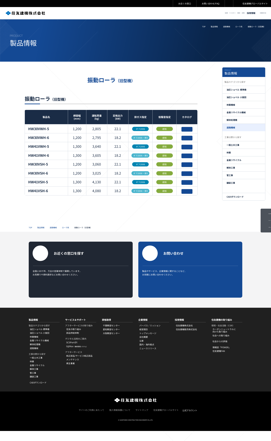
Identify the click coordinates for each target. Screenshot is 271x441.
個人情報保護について (119, 419)
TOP (203, 27)
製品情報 (214, 27)
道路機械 (226, 27)
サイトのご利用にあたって (91, 419)
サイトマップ (142, 419)
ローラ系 (238, 27)
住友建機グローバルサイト (255, 3)
